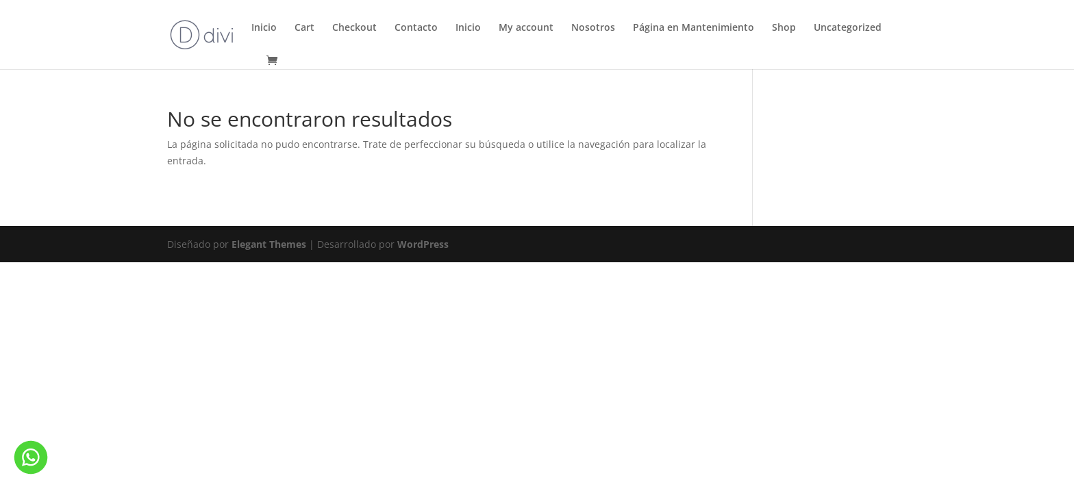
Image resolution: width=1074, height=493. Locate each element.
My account (526, 28)
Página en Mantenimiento (693, 28)
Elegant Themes (269, 244)
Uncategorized (848, 28)
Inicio (264, 28)
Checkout (354, 28)
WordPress (423, 244)
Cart (304, 28)
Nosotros (593, 28)
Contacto (416, 28)
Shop (784, 28)
